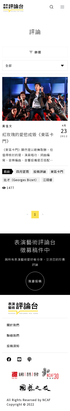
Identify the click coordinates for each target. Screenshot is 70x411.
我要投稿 (35, 281)
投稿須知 (13, 346)
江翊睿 (47, 180)
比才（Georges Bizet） (21, 180)
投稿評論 (39, 171)
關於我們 (13, 325)
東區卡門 (57, 171)
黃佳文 (7, 126)
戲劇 (7, 171)
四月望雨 (22, 171)
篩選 (35, 52)
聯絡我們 (13, 335)
